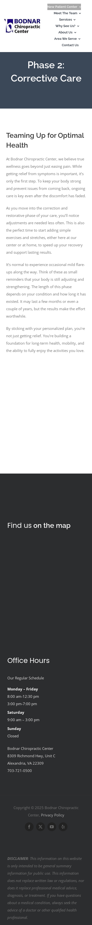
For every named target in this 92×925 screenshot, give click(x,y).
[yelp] (63, 826)
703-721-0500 (19, 770)
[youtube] (51, 826)
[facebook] (29, 826)
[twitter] (40, 826)
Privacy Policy (52, 815)
